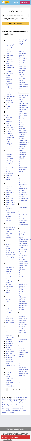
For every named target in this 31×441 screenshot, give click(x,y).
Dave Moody (9, 200)
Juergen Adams (10, 365)
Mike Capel (22, 156)
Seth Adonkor (23, 303)
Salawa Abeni (23, 286)
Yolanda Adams (24, 370)
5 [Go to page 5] (19, 389)
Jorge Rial (9, 357)
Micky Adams (23, 144)
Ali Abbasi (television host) (9, 85)
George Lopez (10, 277)
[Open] (27, 15)
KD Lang (8, 372)
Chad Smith (9, 164)
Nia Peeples (22, 192)
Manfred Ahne (23, 95)
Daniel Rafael (9, 192)
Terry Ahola (22, 320)
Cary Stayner (9, 158)
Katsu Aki (8, 380)
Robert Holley (23, 249)
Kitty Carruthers (24, 44)
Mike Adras (22, 154)
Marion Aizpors (23, 113)
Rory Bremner (23, 265)
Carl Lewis (9, 154)
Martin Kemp (23, 119)
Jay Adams (9, 341)
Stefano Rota (23, 305)
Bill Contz (8, 131)
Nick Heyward (23, 194)
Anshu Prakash (10, 97)
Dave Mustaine (10, 202)
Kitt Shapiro (22, 42)
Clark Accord (9, 174)
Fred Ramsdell (10, 260)
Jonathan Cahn (10, 355)
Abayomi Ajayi (10, 44)
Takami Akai (23, 317)
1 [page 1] (7, 389)
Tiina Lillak (22, 330)
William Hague (23, 353)
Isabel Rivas (9, 319)
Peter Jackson (23, 217)
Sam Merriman (23, 292)
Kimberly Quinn (23, 40)
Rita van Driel (23, 243)
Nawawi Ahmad (24, 183)
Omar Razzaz (23, 207)
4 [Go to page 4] (16, 389)
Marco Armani (23, 103)
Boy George (9, 143)
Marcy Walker (23, 105)
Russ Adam (22, 271)
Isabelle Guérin (10, 321)
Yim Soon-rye (23, 368)
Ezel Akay (8, 237)
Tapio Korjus (23, 318)
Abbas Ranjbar (10, 46)
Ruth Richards (23, 277)
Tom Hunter (22, 332)
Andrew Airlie (10, 89)
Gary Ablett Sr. (10, 267)
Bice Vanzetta (10, 129)
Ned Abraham (23, 188)
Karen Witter (9, 378)
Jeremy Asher (10, 351)
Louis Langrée (23, 84)
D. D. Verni (9, 187)
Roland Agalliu (23, 261)
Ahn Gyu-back (10, 67)
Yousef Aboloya (24, 371)
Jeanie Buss (9, 343)
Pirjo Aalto (22, 223)
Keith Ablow (9, 382)
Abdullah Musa (10, 48)
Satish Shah (22, 301)
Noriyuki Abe (23, 200)
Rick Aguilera (23, 241)
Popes (13, 405)
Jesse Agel (9, 353)
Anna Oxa (8, 95)
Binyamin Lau (10, 137)
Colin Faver (9, 175)
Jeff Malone (9, 345)
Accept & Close (7, 439)
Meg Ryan (22, 129)
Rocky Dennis (23, 255)
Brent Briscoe (10, 145)
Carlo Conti (9, 156)
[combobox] (15, 15)
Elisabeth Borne (10, 227)
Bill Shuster (9, 133)
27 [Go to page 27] (26, 389)
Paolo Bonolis (23, 215)
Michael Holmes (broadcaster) (23, 138)
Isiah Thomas (10, 322)
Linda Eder (22, 67)
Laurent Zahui (23, 61)
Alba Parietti (9, 73)
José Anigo (9, 359)
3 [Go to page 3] (13, 389)
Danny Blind (9, 198)
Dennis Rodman (10, 212)
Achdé (7, 54)
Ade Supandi (9, 55)
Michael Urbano (24, 142)
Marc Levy (22, 97)
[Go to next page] (4, 392)
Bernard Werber (10, 127)
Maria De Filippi (23, 107)
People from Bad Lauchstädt (10, 399)
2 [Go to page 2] (10, 389)
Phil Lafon (22, 219)
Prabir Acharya (23, 224)
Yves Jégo (22, 375)
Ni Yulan (21, 190)
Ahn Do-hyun (9, 65)
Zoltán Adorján (23, 383)
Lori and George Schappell (22, 76)
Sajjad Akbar (23, 284)
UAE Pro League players (20, 397)
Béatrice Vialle (10, 147)
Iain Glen (8, 309)
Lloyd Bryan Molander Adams (22, 70)
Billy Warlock (9, 135)
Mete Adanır (22, 130)
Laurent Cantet (23, 59)
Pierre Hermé (23, 221)
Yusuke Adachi (23, 373)
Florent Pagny (10, 252)
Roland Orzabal (23, 263)
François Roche (10, 258)
